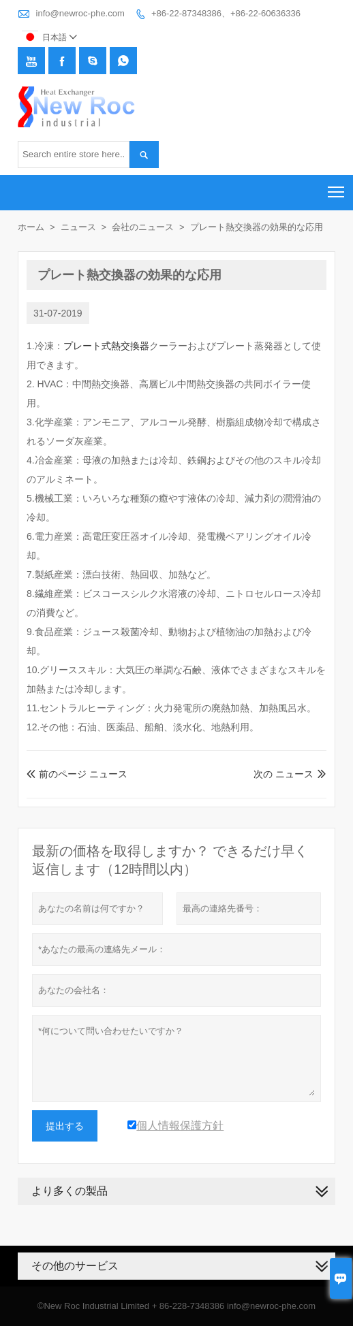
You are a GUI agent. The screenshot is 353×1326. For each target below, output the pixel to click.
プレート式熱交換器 (106, 345)
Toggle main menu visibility (337, 187)
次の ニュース (283, 774)
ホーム (31, 227)
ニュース (78, 227)
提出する (65, 1125)
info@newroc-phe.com (80, 13)
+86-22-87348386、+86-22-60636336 (226, 13)
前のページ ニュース (77, 774)
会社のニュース (143, 227)
